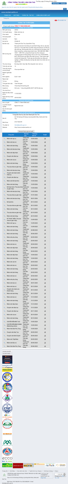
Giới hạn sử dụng (48, 471)
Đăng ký (63, 3)
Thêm (64, 12)
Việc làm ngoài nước (22, 7)
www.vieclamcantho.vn (9, 12)
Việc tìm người (12, 7)
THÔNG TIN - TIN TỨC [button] (28, 15)
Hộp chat (43, 477)
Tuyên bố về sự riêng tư (35, 471)
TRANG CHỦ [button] (7, 15)
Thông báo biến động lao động (35, 7)
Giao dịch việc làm (22, 471)
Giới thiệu (12, 471)
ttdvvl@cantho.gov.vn (20, 125)
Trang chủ (6, 18)
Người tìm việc (5, 7)
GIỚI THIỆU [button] (16, 15)
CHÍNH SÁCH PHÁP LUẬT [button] (43, 15)
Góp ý (56, 471)
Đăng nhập (56, 3)
